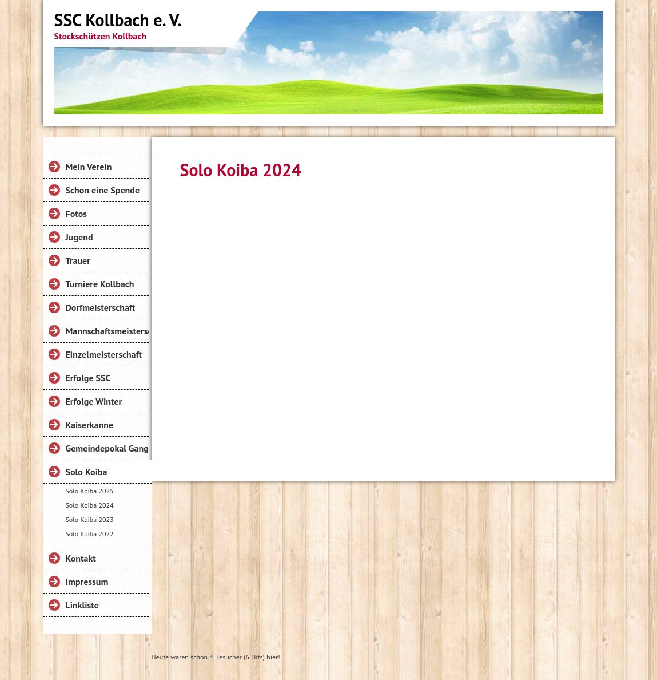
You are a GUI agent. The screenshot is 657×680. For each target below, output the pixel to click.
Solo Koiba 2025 (90, 491)
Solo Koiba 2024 (90, 505)
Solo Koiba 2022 (90, 533)
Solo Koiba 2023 (90, 519)
